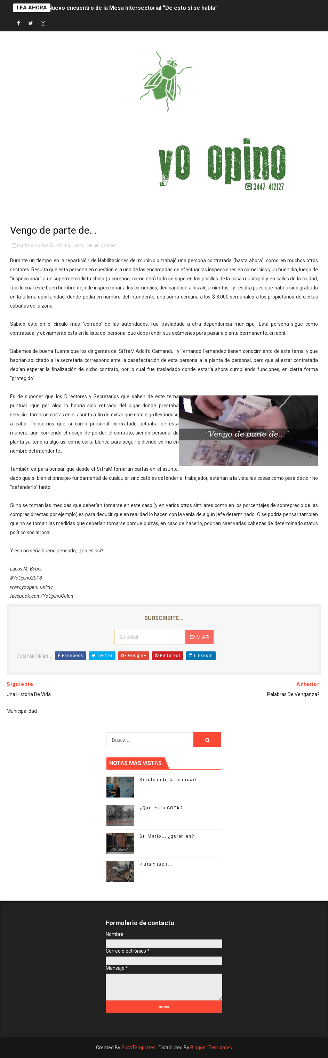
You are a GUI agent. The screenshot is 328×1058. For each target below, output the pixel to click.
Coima (63, 245)
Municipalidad (101, 245)
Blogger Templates (211, 1047)
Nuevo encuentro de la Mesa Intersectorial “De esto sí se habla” (133, 8)
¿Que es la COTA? (161, 807)
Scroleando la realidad (167, 779)
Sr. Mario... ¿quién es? (167, 836)
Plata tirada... (156, 864)
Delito (79, 245)
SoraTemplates (138, 1047)
